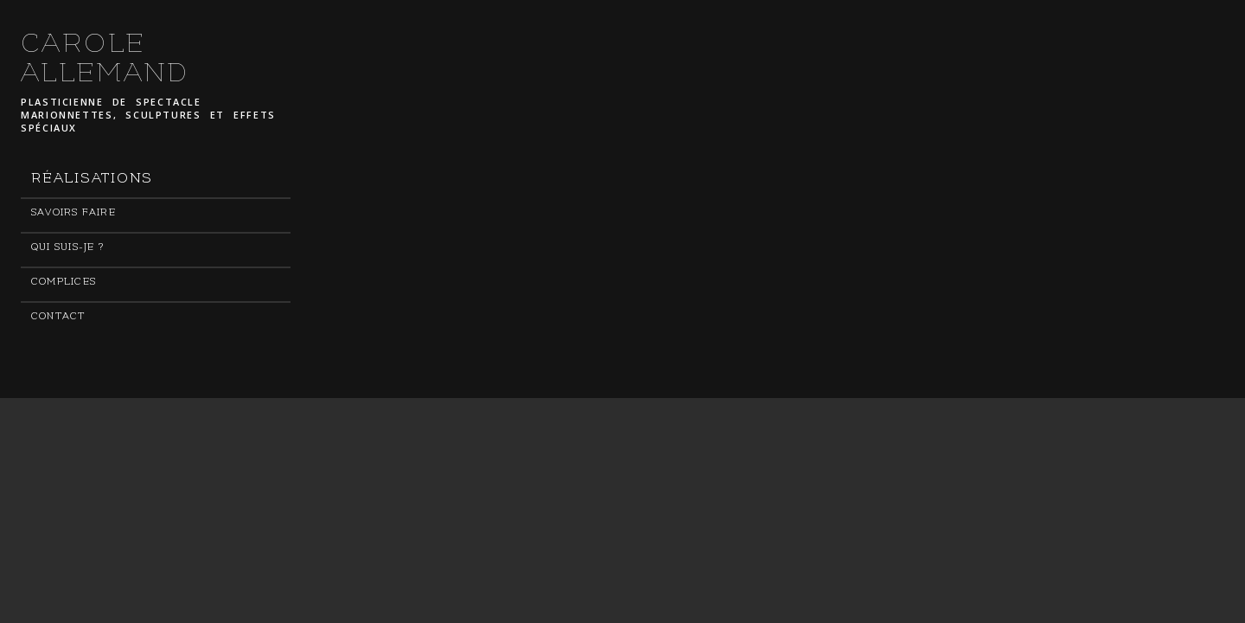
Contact (58, 316)
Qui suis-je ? (67, 247)
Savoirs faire (73, 212)
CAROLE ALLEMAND (105, 58)
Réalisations (92, 178)
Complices (63, 281)
